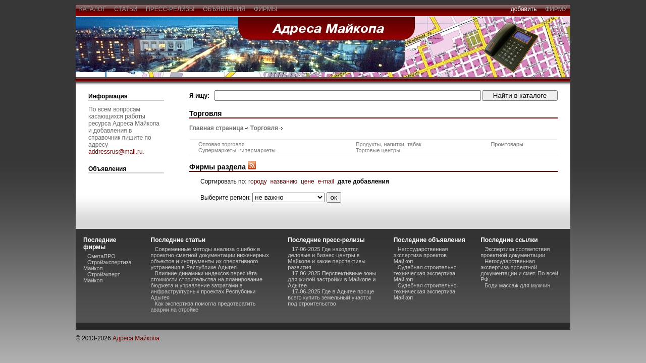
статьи (126, 9)
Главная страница (216, 128)
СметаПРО (101, 256)
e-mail (325, 181)
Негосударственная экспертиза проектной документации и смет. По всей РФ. (519, 270)
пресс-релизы (170, 9)
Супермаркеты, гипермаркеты (237, 150)
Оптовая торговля (221, 144)
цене (307, 181)
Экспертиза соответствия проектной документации (515, 252)
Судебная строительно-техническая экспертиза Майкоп (426, 273)
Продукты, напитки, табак (388, 144)
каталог (92, 9)
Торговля (264, 128)
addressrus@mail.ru (115, 151)
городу (257, 181)
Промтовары (507, 144)
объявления (224, 9)
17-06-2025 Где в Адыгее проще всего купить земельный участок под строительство (331, 297)
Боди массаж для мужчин (517, 285)
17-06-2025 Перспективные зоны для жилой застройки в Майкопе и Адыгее (332, 279)
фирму (556, 9)
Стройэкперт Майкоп (101, 277)
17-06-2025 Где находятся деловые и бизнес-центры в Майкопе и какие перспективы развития (326, 258)
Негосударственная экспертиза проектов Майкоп (421, 255)
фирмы (265, 9)
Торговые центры (378, 150)
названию (283, 181)
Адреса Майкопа (136, 338)
